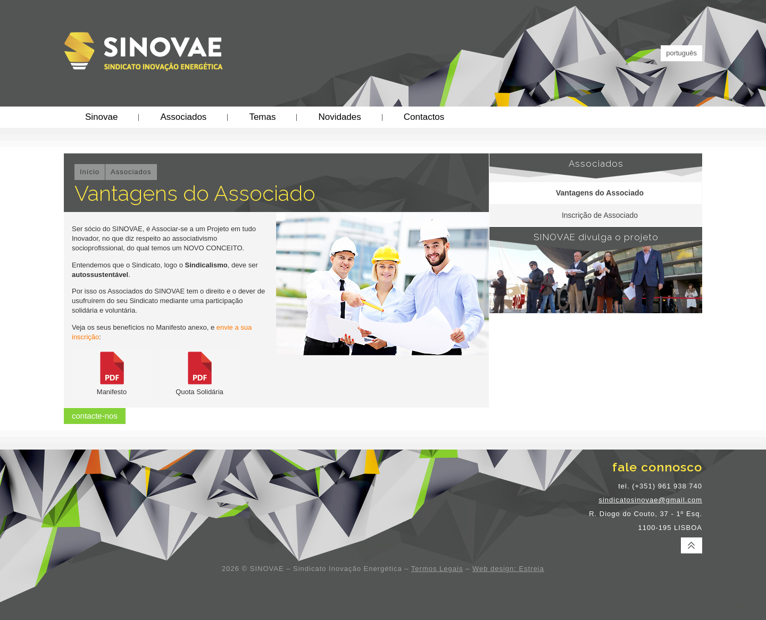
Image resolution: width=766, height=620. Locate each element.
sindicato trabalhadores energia (429, 581)
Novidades (339, 117)
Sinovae (101, 117)
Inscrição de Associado (600, 215)
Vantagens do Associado (600, 193)
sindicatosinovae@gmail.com (650, 500)
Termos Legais (437, 569)
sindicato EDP (314, 581)
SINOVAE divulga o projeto (596, 237)
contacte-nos (95, 415)
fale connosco (657, 467)
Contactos (424, 117)
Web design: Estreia (508, 569)
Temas (262, 117)
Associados (183, 117)
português (681, 53)
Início (89, 172)
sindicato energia (360, 581)
